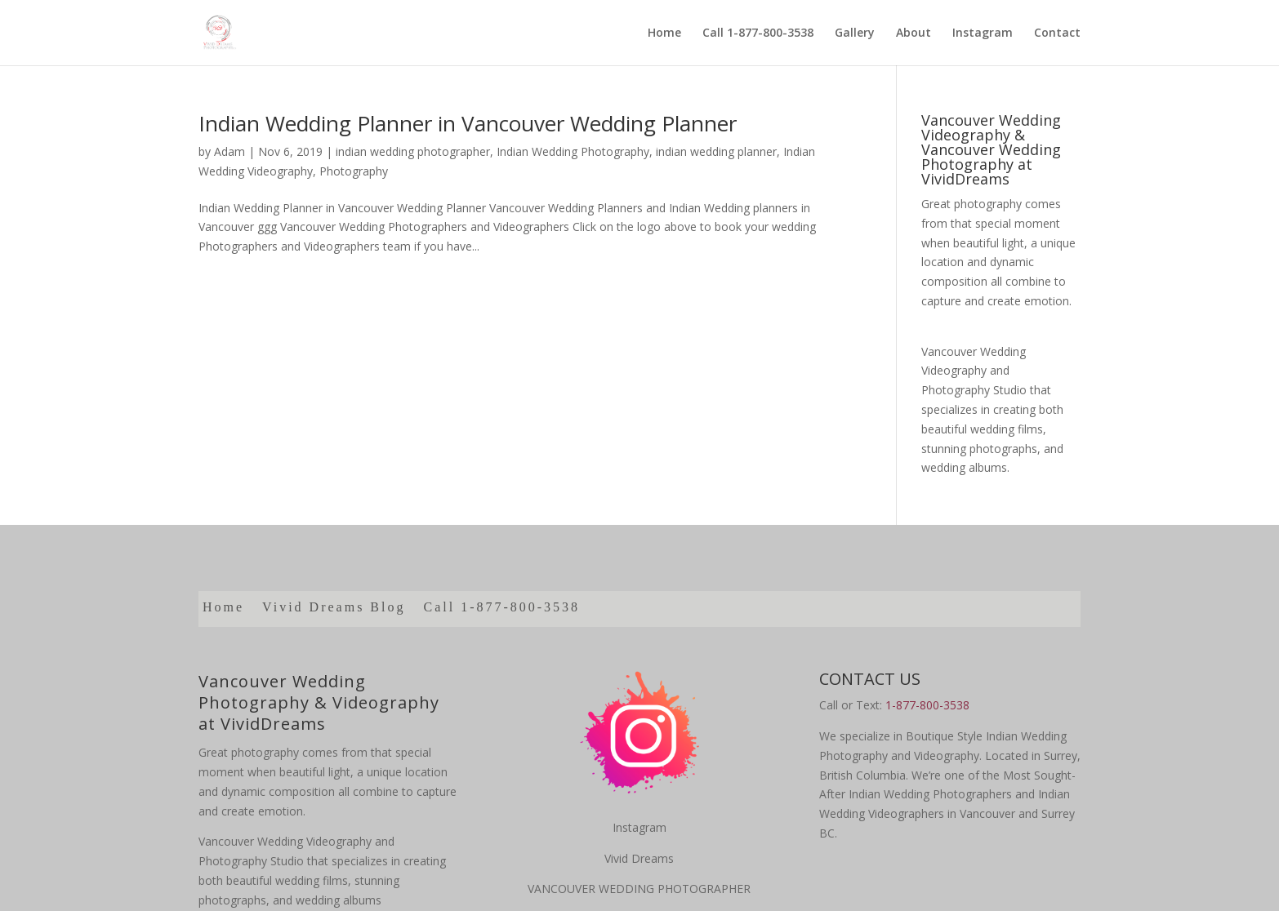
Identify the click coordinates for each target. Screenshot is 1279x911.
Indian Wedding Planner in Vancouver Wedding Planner (467, 123)
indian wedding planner (716, 151)
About (913, 33)
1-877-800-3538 (927, 705)
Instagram (982, 33)
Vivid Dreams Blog (333, 608)
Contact (1057, 33)
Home (664, 33)
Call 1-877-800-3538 (757, 33)
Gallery (855, 33)
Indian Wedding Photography (573, 151)
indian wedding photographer (413, 151)
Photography (353, 171)
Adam (229, 151)
